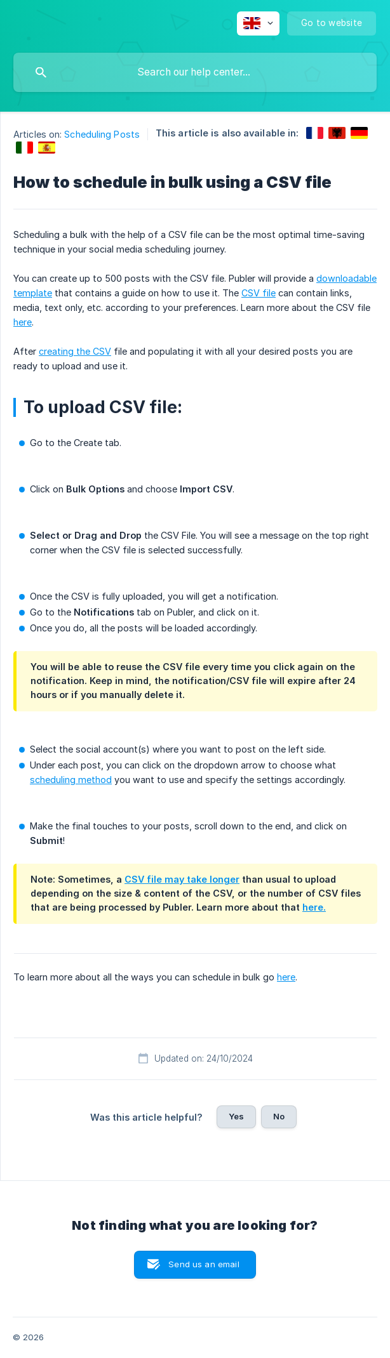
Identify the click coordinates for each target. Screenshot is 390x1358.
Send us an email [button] (203, 1264)
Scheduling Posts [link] (102, 134)
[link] (314, 133)
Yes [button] (236, 1116)
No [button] (279, 1116)
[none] (258, 23)
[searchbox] (195, 72)
